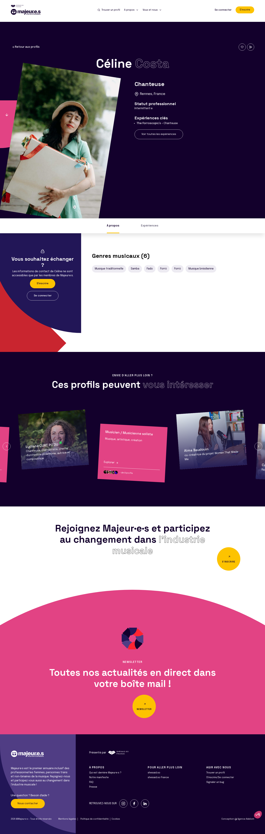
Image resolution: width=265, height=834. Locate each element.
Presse (93, 787)
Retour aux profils (26, 47)
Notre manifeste (99, 777)
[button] (6, 446)
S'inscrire (245, 10)
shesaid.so (154, 773)
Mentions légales (67, 819)
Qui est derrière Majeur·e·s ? (105, 773)
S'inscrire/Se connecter (220, 777)
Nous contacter (28, 803)
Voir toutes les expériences (158, 134)
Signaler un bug (215, 782)
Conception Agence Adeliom (237, 819)
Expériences (149, 225)
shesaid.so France (158, 777)
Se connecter (223, 10)
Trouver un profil (215, 773)
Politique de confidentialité (94, 819)
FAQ (91, 782)
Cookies (116, 819)
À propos (113, 225)
